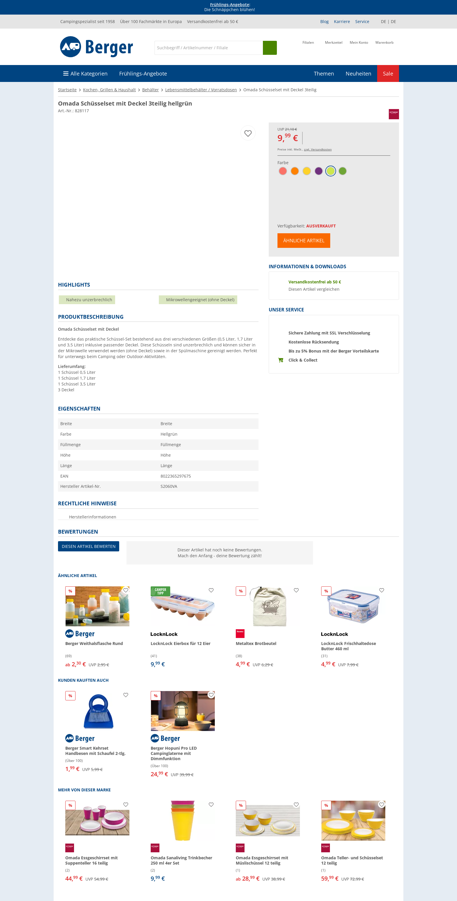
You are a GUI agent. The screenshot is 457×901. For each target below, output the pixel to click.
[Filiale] (308, 47)
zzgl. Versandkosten (318, 149)
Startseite (67, 89)
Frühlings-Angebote (229, 4)
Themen (324, 73)
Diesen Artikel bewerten (89, 546)
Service (362, 21)
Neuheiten (358, 73)
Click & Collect (303, 360)
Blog (324, 21)
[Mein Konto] (359, 47)
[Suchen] (270, 48)
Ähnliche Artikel (303, 240)
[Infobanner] (229, 7)
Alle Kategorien (89, 73)
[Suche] (208, 48)
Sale (388, 73)
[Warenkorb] (384, 47)
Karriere (342, 21)
